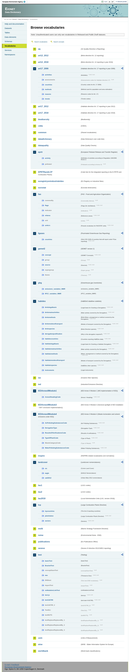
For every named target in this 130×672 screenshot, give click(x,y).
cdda (40, 126)
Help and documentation (14, 24)
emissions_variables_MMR (55, 289)
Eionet (14, 19)
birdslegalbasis (50, 307)
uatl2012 (48, 478)
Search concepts (58, 42)
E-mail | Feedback (12, 665)
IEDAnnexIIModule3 (47, 405)
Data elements (10, 37)
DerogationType (51, 428)
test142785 (49, 600)
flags (47, 205)
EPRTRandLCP (45, 172)
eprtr (40, 152)
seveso (41, 548)
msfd (40, 529)
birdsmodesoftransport (53, 324)
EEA (15, 1)
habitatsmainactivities (53, 349)
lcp (39, 505)
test (40, 555)
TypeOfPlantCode (51, 438)
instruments (49, 370)
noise (40, 535)
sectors (48, 521)
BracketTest (49, 566)
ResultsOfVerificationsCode (55, 433)
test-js (47, 595)
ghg (40, 283)
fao (39, 194)
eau (46, 575)
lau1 (40, 485)
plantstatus (49, 516)
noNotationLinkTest (52, 590)
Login (105, 1)
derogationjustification (53, 334)
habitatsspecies (51, 365)
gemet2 (41, 249)
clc (46, 468)
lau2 (40, 492)
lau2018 (41, 498)
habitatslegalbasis (52, 344)
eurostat (42, 188)
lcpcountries (49, 511)
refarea (47, 215)
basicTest (48, 561)
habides (42, 301)
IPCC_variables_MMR (53, 294)
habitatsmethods (51, 354)
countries (48, 85)
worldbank (43, 651)
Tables (7, 33)
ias (39, 378)
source (47, 265)
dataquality (43, 145)
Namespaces (10, 55)
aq (39, 49)
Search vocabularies (40, 42)
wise (40, 644)
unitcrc (47, 225)
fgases (41, 233)
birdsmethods (50, 317)
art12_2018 (43, 62)
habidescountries (51, 339)
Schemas (8, 41)
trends (47, 99)
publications (44, 542)
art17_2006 (43, 68)
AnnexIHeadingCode (52, 397)
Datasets (8, 28)
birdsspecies (50, 329)
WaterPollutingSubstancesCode (57, 448)
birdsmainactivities (52, 312)
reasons (48, 94)
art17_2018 (43, 113)
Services (8, 50)
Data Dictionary (23, 19)
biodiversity (43, 119)
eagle (47, 473)
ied (39, 384)
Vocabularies (10, 46)
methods (48, 89)
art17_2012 (43, 106)
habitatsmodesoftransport (55, 360)
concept (48, 255)
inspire (41, 456)
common (42, 132)
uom (40, 638)
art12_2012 (43, 55)
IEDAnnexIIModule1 (47, 391)
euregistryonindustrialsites (51, 181)
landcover (43, 462)
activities (48, 75)
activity (47, 158)
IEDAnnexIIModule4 (47, 414)
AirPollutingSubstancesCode (56, 423)
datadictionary (45, 139)
